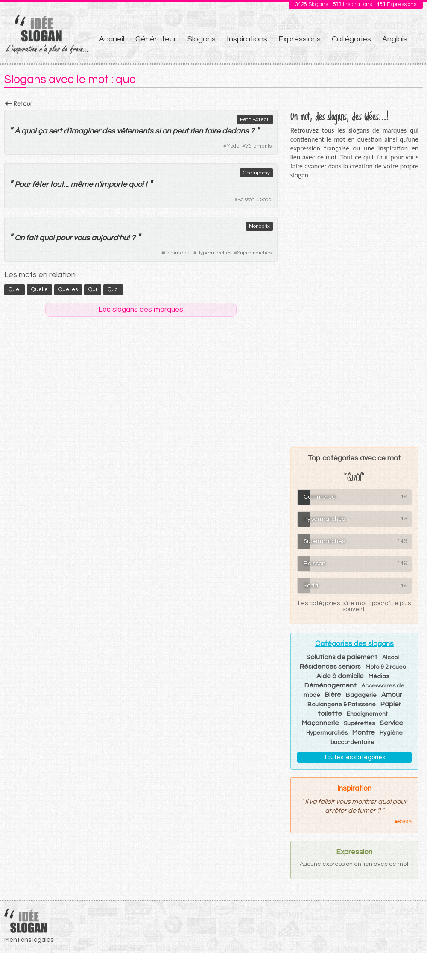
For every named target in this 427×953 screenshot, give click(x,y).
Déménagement (330, 685)
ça (42, 131)
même (81, 184)
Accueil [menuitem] (111, 39)
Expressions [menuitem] (299, 39)
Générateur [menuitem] (155, 39)
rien (196, 131)
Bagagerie (361, 695)
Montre (363, 732)
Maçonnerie (320, 723)
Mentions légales (28, 940)
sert (55, 131)
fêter (40, 184)
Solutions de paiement (341, 657)
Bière (333, 694)
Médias (379, 676)
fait (32, 238)
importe (113, 184)
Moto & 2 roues (386, 667)
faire (212, 131)
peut (180, 131)
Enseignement (367, 714)
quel (14, 289)
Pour (22, 184)
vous (81, 238)
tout (57, 184)
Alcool (390, 658)
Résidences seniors (330, 666)
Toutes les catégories (354, 757)
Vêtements (258, 146)
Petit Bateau (255, 119)
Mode (233, 146)
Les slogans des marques (141, 309)
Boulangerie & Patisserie (341, 705)
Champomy (256, 173)
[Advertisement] (354, 313)
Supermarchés (254, 253)
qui (92, 289)
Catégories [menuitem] (351, 39)
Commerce (177, 253)
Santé (405, 822)
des (108, 131)
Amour (391, 694)
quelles (68, 289)
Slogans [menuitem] (201, 39)
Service (391, 723)
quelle (39, 289)
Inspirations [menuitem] (247, 39)
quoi (28, 131)
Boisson (245, 199)
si (158, 131)
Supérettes (359, 723)
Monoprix (259, 226)
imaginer (85, 131)
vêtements (135, 131)
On (19, 238)
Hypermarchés (213, 253)
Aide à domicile (340, 676)
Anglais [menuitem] (394, 39)
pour (64, 238)
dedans (235, 131)
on (166, 131)
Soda (266, 199)
